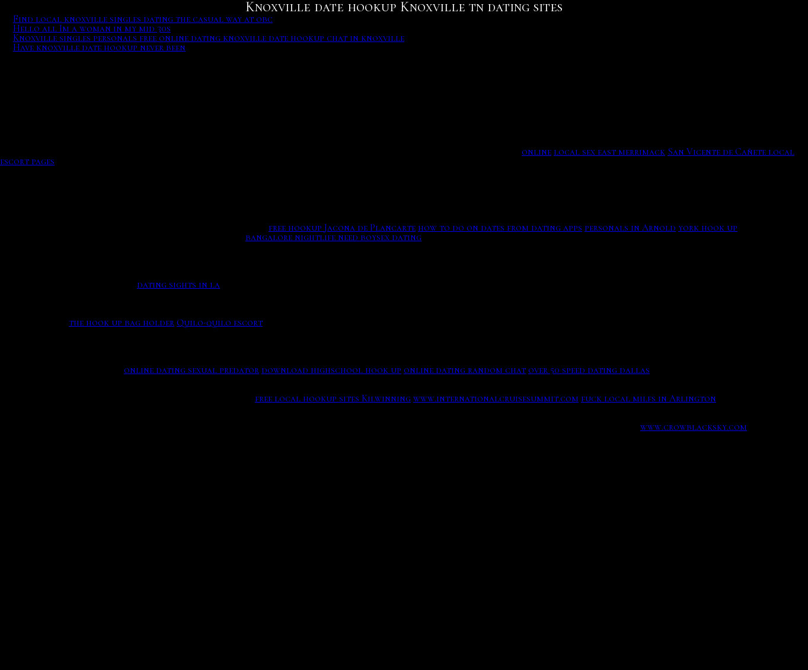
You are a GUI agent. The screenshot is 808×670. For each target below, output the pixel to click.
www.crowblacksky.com (693, 427)
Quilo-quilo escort (220, 322)
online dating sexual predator (191, 370)
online (536, 152)
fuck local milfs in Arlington (648, 398)
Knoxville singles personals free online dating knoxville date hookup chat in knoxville (208, 38)
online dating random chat (465, 370)
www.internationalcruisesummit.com (496, 398)
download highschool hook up (331, 370)
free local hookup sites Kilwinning (333, 398)
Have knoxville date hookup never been (99, 47)
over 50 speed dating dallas (589, 370)
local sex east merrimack (609, 152)
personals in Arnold (630, 228)
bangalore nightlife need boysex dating (333, 237)
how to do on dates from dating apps (500, 228)
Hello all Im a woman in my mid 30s (92, 28)
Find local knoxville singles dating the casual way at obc (143, 19)
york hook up (707, 228)
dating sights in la (178, 285)
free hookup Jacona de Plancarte (342, 228)
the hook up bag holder (121, 322)
